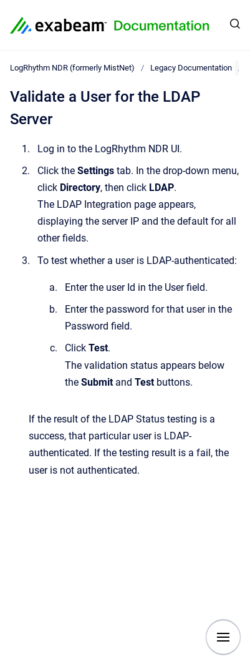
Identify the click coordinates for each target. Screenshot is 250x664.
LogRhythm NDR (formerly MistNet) (72, 67)
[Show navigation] (223, 637)
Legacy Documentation (191, 67)
